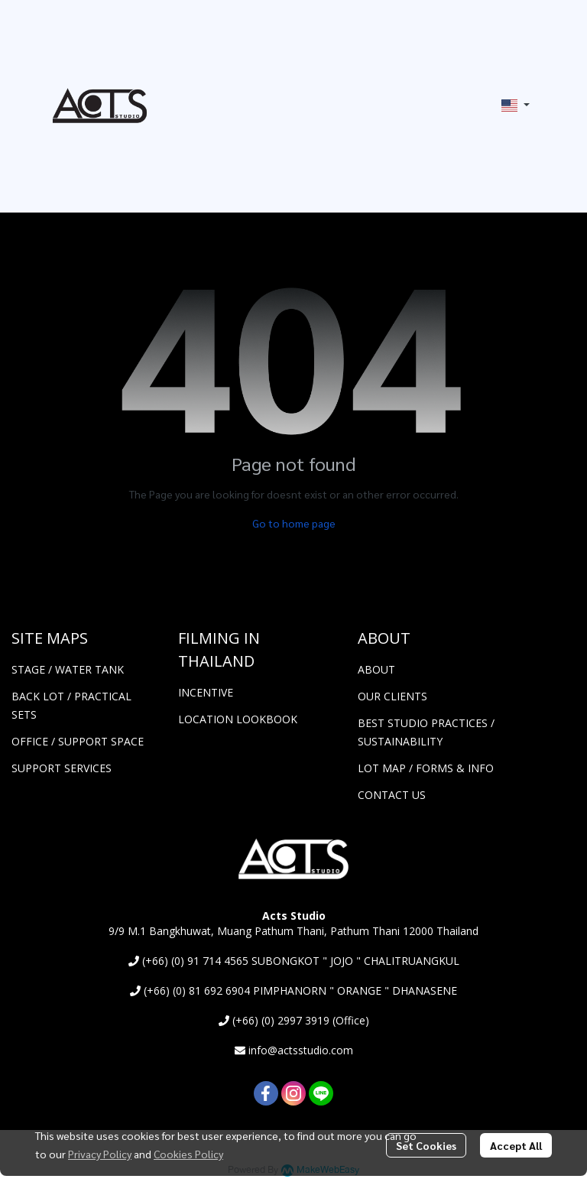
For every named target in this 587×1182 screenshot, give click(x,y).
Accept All (516, 1145)
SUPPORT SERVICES (61, 768)
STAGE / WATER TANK (67, 669)
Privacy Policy (99, 1154)
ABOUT (376, 669)
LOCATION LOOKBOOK (237, 719)
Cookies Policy (188, 1154)
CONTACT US (392, 794)
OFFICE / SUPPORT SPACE (77, 741)
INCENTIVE (205, 692)
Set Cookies (426, 1145)
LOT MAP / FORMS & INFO (426, 768)
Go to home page (294, 523)
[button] (515, 105)
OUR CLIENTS (392, 696)
